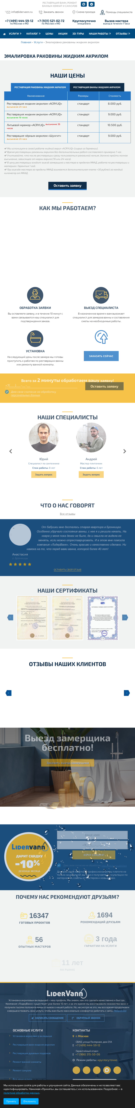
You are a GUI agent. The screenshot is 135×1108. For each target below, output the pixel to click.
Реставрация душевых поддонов (34, 1053)
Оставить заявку (67, 185)
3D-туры (78, 33)
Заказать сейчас (103, 356)
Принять (11, 1101)
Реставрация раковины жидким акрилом (40, 87)
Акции (63, 33)
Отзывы (121, 33)
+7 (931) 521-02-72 (50, 21)
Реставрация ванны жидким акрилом (96, 87)
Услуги (14, 33)
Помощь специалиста (119, 12)
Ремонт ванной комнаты (29, 1061)
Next (127, 693)
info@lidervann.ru (22, 11)
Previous (8, 693)
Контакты (11, 43)
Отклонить (29, 1101)
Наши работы (98, 33)
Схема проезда (85, 11)
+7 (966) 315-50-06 (90, 1054)
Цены (49, 33)
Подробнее (117, 1010)
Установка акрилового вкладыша (34, 1035)
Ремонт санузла (24, 1070)
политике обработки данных (21, 1092)
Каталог (32, 33)
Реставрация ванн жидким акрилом (36, 1044)
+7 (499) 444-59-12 (19, 21)
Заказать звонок (53, 11)
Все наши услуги (24, 1078)
